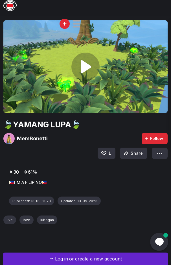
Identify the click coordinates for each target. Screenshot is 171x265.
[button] (76, 23)
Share (133, 153)
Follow (153, 138)
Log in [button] (61, 259)
